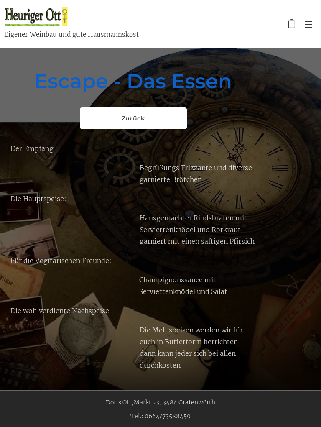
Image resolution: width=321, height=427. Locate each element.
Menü (308, 24)
